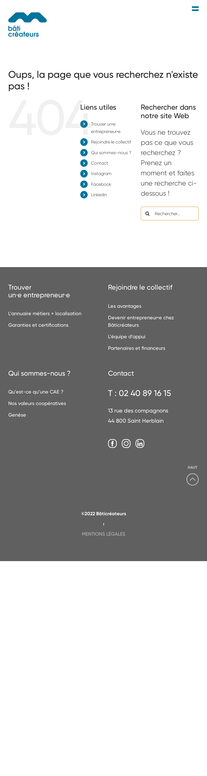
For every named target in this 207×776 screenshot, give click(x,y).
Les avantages (124, 306)
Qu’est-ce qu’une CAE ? (36, 392)
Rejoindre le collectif (111, 142)
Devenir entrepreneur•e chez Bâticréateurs (141, 321)
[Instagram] (126, 443)
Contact (99, 163)
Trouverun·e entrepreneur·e (39, 291)
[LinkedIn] (140, 443)
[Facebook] (112, 443)
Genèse (17, 415)
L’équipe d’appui (126, 336)
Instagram (101, 173)
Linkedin (99, 194)
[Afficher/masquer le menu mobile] (195, 9)
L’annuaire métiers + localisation (44, 313)
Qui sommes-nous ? (111, 152)
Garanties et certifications (38, 325)
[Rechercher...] (170, 213)
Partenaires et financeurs (136, 348)
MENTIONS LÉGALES (103, 534)
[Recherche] (147, 213)
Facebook (101, 184)
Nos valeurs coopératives (37, 403)
